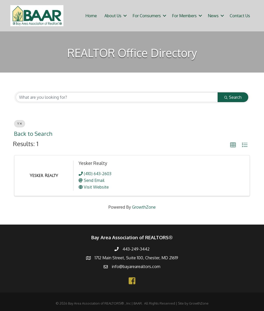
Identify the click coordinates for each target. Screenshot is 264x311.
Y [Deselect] (19, 124)
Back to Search (33, 133)
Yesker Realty (93, 163)
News (213, 15)
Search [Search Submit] (233, 97)
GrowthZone (144, 207)
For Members (184, 15)
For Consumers (147, 15)
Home (91, 15)
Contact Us (240, 15)
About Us (112, 15)
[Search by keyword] (117, 97)
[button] (233, 145)
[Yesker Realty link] (44, 175)
